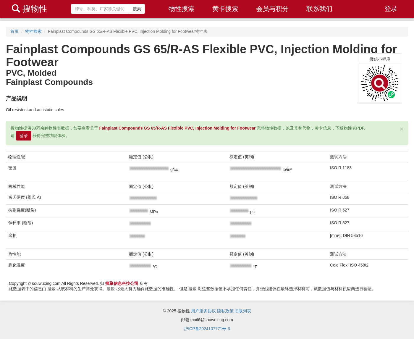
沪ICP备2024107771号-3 (207, 328)
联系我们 (319, 8)
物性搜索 (182, 8)
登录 (390, 8)
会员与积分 (272, 8)
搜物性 (29, 8)
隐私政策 (225, 311)
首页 (14, 31)
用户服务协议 (203, 311)
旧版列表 (243, 311)
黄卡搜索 (225, 8)
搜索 (137, 9)
